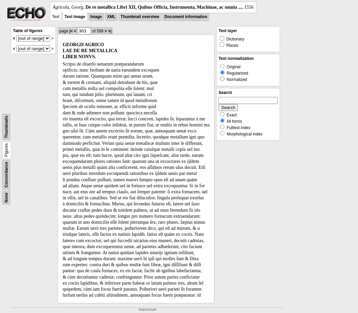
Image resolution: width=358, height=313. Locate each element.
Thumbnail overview (140, 16)
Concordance (6, 175)
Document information (185, 16)
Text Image (75, 16)
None (6, 198)
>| (109, 31)
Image (96, 16)
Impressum (147, 309)
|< (71, 31)
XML (111, 16)
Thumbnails (6, 127)
